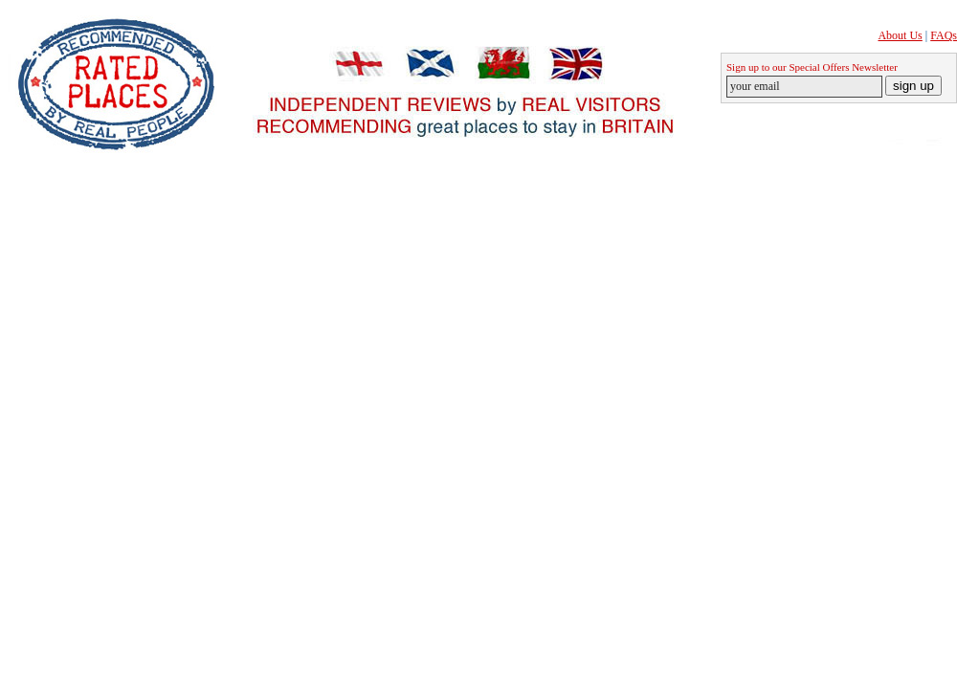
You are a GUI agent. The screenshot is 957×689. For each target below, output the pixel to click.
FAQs (943, 35)
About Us (900, 35)
